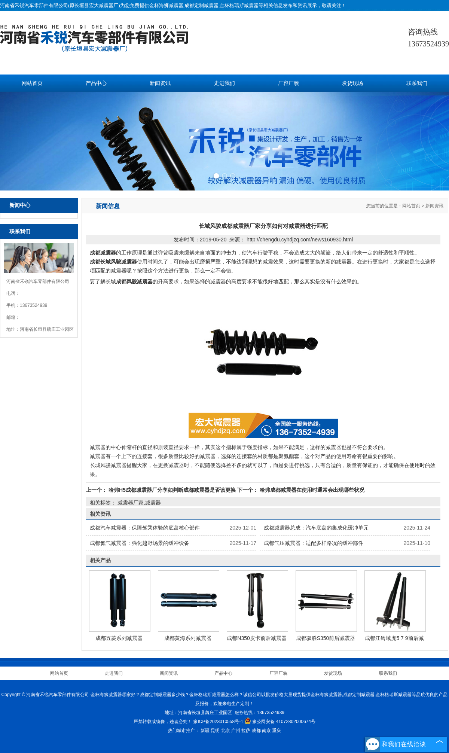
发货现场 (352, 83)
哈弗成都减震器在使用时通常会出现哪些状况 (311, 490)
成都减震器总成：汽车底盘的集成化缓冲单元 (316, 528)
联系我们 (416, 83)
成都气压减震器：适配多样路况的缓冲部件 (313, 543)
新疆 (205, 730)
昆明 (215, 730)
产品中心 (96, 83)
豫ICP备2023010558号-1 (218, 721)
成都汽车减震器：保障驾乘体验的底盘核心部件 (145, 528)
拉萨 (245, 730)
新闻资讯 (160, 83)
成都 (256, 730)
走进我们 (224, 83)
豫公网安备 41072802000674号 (279, 721)
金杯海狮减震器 (166, 5)
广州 (235, 730)
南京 (266, 730)
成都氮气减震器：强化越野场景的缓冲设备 (139, 543)
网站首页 (32, 83)
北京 (225, 730)
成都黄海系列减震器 (187, 638)
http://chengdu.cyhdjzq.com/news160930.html (300, 240)
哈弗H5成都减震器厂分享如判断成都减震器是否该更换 (172, 490)
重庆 (276, 730)
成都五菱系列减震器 (119, 638)
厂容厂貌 (288, 83)
